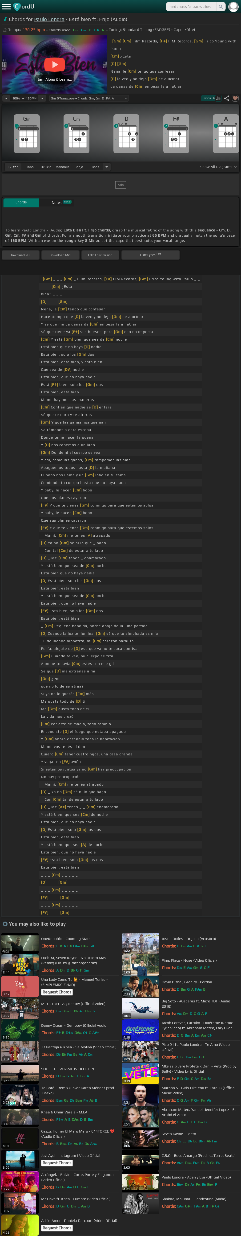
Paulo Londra (49, 19)
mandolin (62, 167)
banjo (79, 167)
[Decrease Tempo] (6, 98)
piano (29, 167)
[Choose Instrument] (106, 166)
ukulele (46, 167)
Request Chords (57, 992)
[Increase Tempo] (42, 98)
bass (95, 167)
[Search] (220, 6)
